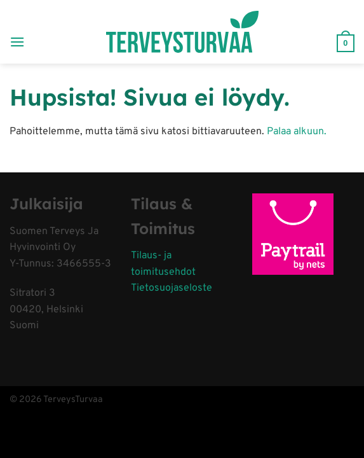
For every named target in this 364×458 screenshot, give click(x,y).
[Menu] (17, 31)
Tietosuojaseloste (171, 288)
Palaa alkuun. (297, 131)
